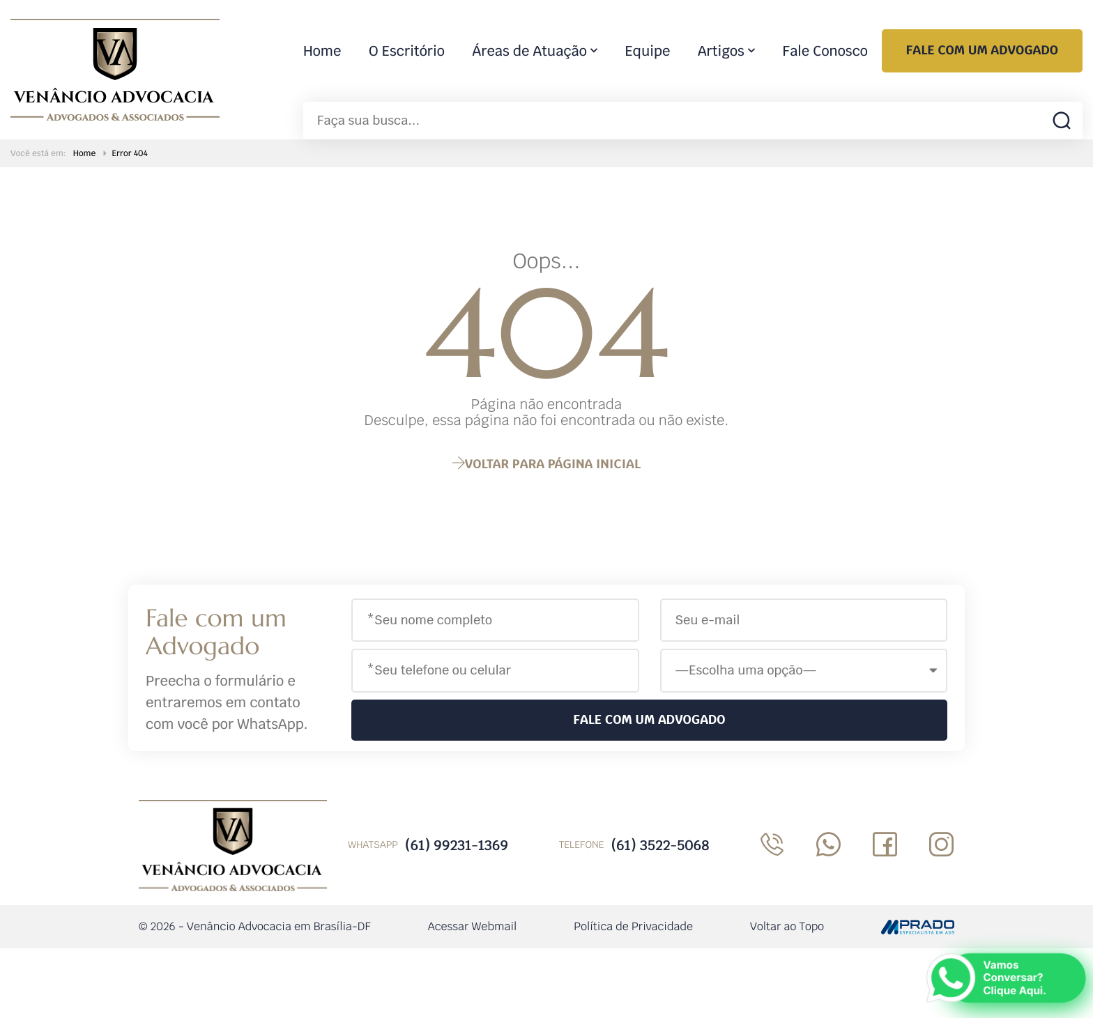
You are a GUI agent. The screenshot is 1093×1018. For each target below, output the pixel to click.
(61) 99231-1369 (456, 845)
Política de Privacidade (633, 926)
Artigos (721, 51)
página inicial (546, 464)
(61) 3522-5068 (660, 845)
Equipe (648, 51)
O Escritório (407, 51)
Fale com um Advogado (982, 51)
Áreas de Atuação (530, 51)
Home (322, 51)
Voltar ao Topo (787, 926)
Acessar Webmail (472, 926)
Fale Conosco (825, 51)
